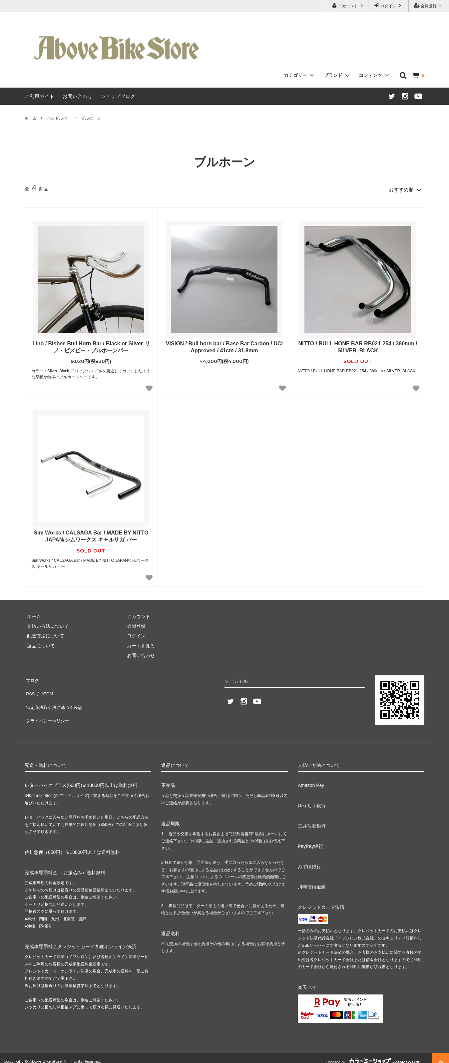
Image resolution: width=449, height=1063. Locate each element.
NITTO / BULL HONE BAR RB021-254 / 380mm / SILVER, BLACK (357, 344)
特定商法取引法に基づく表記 (55, 696)
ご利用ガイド (40, 96)
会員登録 (428, 5)
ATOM (44, 686)
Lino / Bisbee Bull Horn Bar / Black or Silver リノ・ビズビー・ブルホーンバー (91, 344)
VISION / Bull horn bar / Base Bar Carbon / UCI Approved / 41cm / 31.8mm (224, 344)
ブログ (32, 676)
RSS (29, 686)
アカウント (348, 5)
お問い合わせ (78, 96)
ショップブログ (118, 96)
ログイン (388, 5)
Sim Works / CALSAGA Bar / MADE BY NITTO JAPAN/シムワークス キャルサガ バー (91, 534)
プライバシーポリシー (48, 706)
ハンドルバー (59, 118)
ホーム (31, 118)
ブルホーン (91, 118)
